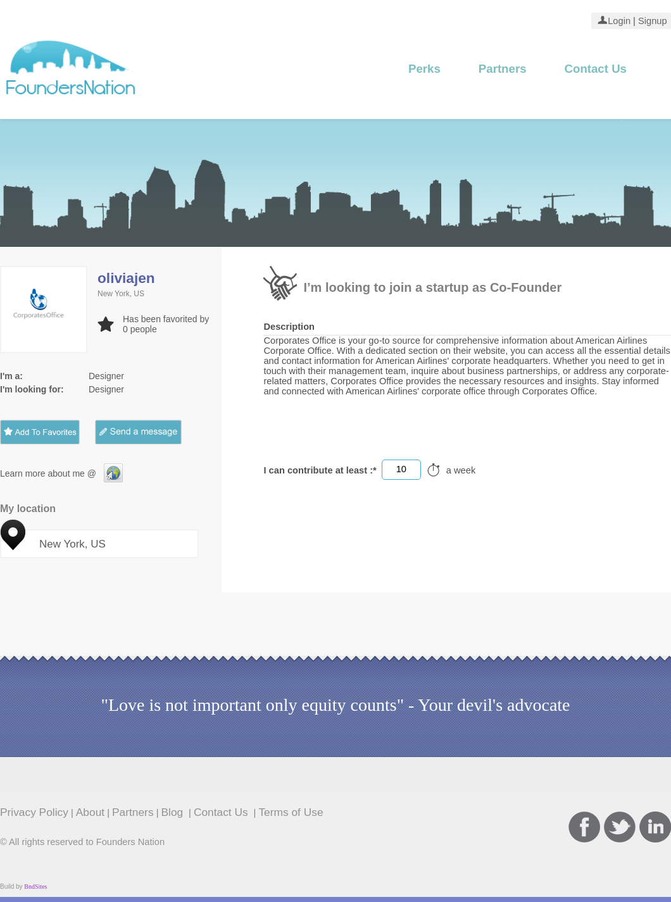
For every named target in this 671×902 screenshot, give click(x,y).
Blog (174, 812)
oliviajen (126, 278)
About (90, 812)
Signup (651, 21)
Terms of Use (290, 812)
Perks (424, 68)
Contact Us (596, 68)
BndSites (35, 886)
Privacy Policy (34, 812)
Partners (503, 68)
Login (619, 21)
